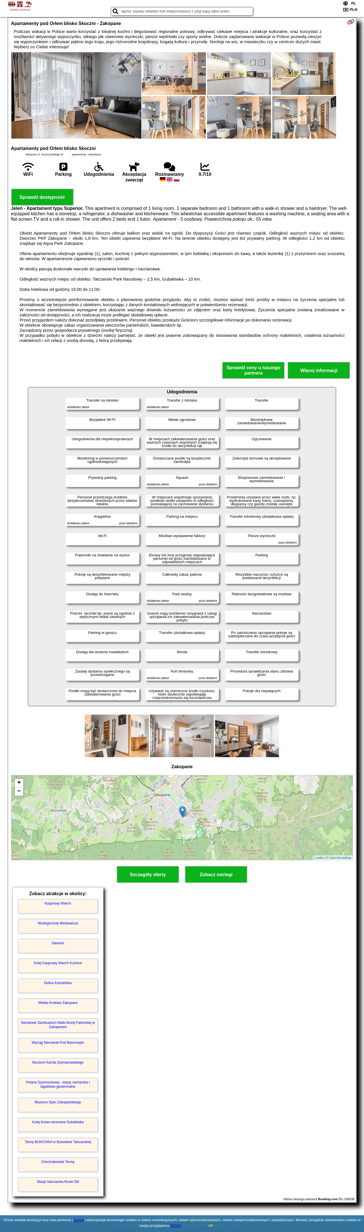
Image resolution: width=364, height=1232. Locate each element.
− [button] (19, 791)
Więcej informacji (319, 370)
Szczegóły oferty (148, 874)
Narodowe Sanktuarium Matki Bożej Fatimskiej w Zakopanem (58, 1025)
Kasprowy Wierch (58, 903)
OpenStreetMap (340, 857)
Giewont (58, 943)
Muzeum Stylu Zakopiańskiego (58, 1102)
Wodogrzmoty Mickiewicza (58, 923)
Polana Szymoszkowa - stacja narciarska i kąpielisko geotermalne (58, 1084)
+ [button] (19, 783)
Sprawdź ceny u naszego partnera (253, 370)
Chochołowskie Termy (58, 1162)
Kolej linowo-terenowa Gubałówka (58, 1122)
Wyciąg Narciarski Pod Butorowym (58, 1043)
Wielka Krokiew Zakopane (58, 1003)
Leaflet (319, 857)
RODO (176, 1226)
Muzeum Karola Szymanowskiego (58, 1062)
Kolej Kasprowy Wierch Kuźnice (58, 963)
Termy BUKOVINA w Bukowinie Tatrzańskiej (58, 1142)
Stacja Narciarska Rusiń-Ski (58, 1182)
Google (78, 1220)
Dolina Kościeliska (58, 983)
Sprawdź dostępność (42, 197)
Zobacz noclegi (216, 874)
